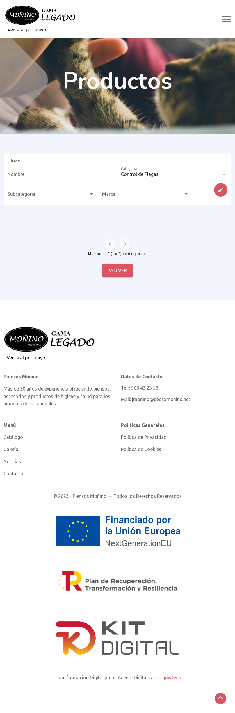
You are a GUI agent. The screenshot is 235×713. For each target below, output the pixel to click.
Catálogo (13, 437)
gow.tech (171, 677)
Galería (10, 449)
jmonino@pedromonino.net (161, 399)
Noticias (12, 461)
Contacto (13, 473)
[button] (174, 174)
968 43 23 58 (144, 388)
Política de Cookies (141, 449)
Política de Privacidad (144, 437)
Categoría (131, 173)
